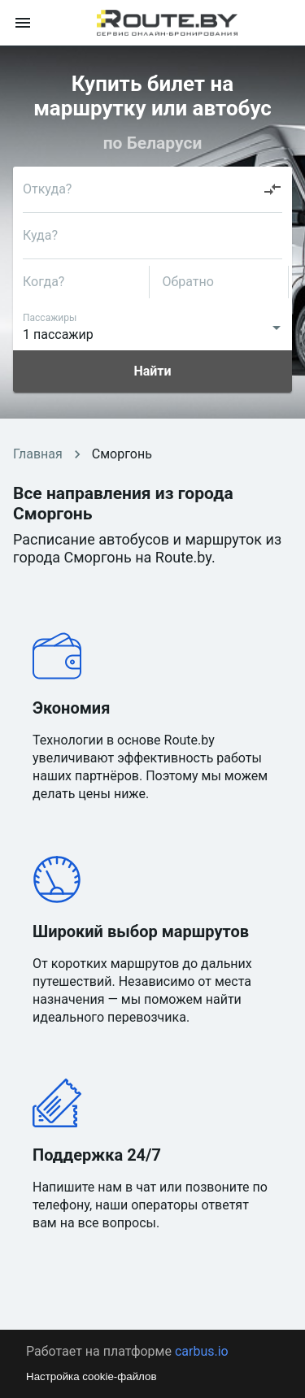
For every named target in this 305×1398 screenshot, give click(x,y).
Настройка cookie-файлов (91, 1376)
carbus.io (202, 1351)
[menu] (22, 22)
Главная (38, 454)
